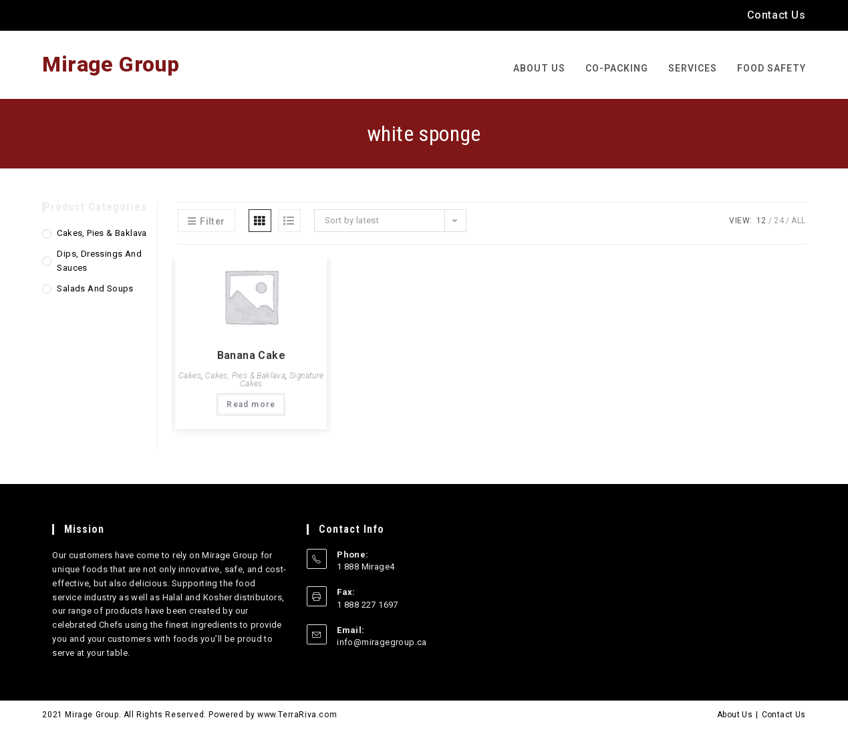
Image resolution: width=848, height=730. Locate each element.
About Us (734, 714)
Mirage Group (110, 64)
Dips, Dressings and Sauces (99, 261)
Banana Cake (251, 355)
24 (779, 220)
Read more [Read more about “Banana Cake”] (251, 404)
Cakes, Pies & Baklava (245, 375)
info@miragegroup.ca (382, 642)
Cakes (189, 375)
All (798, 220)
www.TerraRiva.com (297, 714)
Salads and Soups (95, 288)
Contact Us (776, 15)
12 (761, 220)
